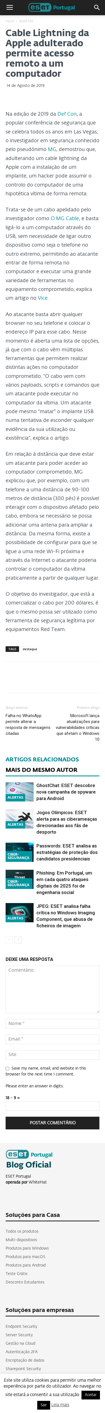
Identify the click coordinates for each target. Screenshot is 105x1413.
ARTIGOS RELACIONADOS (42, 760)
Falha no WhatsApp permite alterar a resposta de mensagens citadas (28, 724)
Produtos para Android (26, 1265)
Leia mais (60, 1405)
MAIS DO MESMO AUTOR (42, 770)
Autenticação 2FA (22, 1352)
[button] (97, 7)
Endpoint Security (21, 1327)
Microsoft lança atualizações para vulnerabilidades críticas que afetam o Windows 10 (77, 727)
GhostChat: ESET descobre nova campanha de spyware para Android (66, 792)
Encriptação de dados (25, 1360)
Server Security (19, 1335)
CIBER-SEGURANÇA (18, 856)
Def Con (67, 114)
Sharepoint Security (23, 1369)
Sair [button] (44, 1405)
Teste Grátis (16, 1274)
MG (52, 149)
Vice (43, 298)
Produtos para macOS (25, 1257)
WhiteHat (38, 1182)
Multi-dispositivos (21, 1240)
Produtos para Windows (27, 1248)
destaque (30, 649)
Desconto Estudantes (25, 1282)
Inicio (10, 21)
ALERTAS (26, 21)
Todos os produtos (22, 1232)
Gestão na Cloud (20, 1344)
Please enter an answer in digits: (35, 1086)
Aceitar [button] (91, 1395)
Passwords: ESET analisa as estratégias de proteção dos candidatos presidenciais (67, 852)
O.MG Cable (65, 218)
